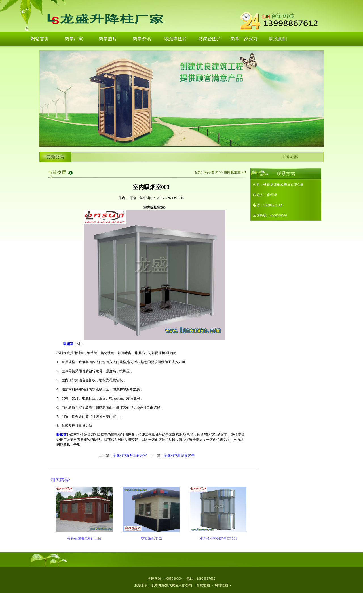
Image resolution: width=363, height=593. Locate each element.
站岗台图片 (210, 38)
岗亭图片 (108, 38)
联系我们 (278, 38)
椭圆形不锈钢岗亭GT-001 (218, 539)
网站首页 (40, 38)
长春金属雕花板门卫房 (84, 539)
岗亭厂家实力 (244, 38)
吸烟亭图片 (175, 38)
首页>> (199, 172)
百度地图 (203, 585)
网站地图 (221, 585)
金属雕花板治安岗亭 (179, 455)
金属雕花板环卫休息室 (130, 455)
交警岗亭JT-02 (151, 539)
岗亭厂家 (74, 38)
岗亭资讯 (142, 38)
